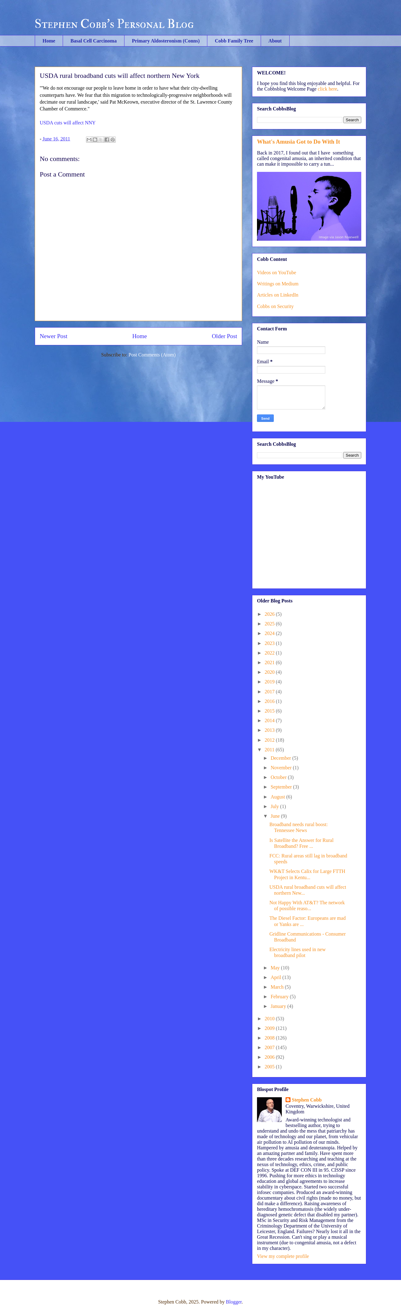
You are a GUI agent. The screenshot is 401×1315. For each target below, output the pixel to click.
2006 (270, 1057)
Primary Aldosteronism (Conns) (166, 40)
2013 (270, 730)
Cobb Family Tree (234, 40)
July (275, 806)
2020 (270, 672)
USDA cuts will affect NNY (68, 122)
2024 (270, 633)
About (275, 40)
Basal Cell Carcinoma (93, 40)
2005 (270, 1066)
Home (49, 40)
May (276, 967)
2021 (270, 662)
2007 (270, 1047)
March (278, 987)
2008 (270, 1037)
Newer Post (53, 336)
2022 (270, 652)
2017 (270, 691)
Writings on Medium (278, 283)
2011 (270, 749)
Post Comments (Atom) (152, 354)
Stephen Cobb (307, 1100)
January (279, 1006)
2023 (270, 643)
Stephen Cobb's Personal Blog (114, 24)
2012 (270, 740)
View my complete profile (283, 1256)
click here (327, 89)
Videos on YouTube (276, 272)
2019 (270, 681)
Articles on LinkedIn (277, 294)
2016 (270, 701)
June (276, 816)
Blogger (234, 1301)
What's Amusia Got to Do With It (298, 141)
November (282, 767)
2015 (270, 710)
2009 (270, 1028)
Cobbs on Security (275, 306)
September (282, 786)
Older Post (224, 336)
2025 (270, 623)
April (276, 977)
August (278, 796)
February (280, 996)
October (279, 777)
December (281, 758)
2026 (270, 614)
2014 (270, 720)
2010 (270, 1018)
